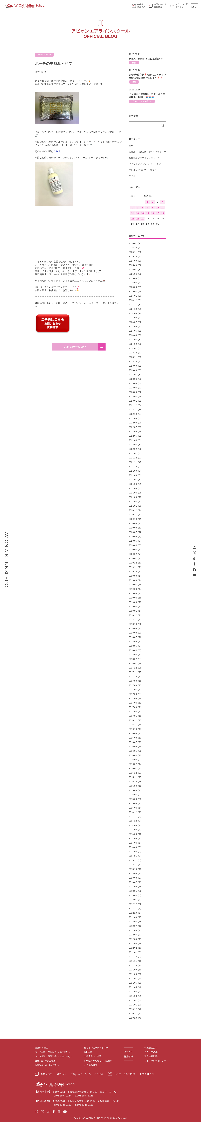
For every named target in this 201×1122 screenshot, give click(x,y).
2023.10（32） (136, 361)
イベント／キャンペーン (142, 101)
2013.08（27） (136, 878)
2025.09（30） (136, 260)
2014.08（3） (135, 829)
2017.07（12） (136, 689)
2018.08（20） (136, 632)
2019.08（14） (136, 580)
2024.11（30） (136, 304)
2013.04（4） (135, 895)
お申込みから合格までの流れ (98, 1060)
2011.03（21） (136, 996)
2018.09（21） (136, 628)
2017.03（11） (136, 707)
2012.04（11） (136, 939)
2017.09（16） (136, 681)
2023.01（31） (136, 401)
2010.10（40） (136, 1018)
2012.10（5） (135, 913)
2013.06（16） (136, 886)
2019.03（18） (136, 602)
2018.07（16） (136, 637)
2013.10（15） (136, 869)
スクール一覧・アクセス (87, 1074)
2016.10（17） (136, 729)
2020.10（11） (136, 519)
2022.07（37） (136, 427)
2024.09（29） (136, 313)
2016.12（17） (136, 720)
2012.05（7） (135, 934)
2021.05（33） (136, 488)
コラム (153, 170)
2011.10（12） (136, 965)
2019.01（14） (136, 611)
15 (147, 213)
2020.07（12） (136, 532)
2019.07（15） (136, 584)
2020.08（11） (136, 527)
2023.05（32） (136, 383)
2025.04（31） (136, 282)
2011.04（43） (136, 991)
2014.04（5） (135, 843)
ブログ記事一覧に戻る (75, 347)
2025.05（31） (136, 278)
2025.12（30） (136, 247)
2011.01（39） (136, 1004)
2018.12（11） (136, 615)
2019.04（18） (136, 597)
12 (132, 213)
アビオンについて (137, 170)
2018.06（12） (136, 641)
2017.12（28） (136, 667)
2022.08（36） (136, 422)
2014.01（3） (135, 856)
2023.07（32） (136, 374)
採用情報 (128, 1056)
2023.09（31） (136, 366)
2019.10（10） (136, 571)
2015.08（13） (136, 790)
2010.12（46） (136, 1009)
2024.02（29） (136, 344)
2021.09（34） (136, 471)
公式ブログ (145, 1074)
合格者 (132, 152)
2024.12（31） (136, 300)
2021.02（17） (136, 501)
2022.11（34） (136, 409)
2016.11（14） (136, 724)
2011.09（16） (136, 969)
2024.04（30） (136, 335)
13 (137, 213)
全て (131, 146)
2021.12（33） (136, 457)
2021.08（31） (136, 475)
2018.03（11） (136, 654)
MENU (194, 6)
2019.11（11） (136, 567)
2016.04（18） (136, 755)
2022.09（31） (136, 418)
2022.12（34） (136, 405)
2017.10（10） (136, 676)
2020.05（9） (135, 541)
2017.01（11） (136, 716)
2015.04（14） (136, 807)
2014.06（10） (136, 834)
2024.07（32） (136, 322)
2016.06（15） (136, 746)
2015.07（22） (136, 794)
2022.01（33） (136, 453)
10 (157, 207)
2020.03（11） (136, 549)
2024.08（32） (136, 317)
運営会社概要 (151, 1056)
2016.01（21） (136, 768)
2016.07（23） (136, 742)
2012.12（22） (136, 904)
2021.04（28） (136, 492)
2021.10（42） (136, 466)
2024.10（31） (136, 309)
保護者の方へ (151, 1047)
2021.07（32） (136, 479)
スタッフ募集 (151, 1052)
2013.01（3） (135, 899)
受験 (134, 63)
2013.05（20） (136, 891)
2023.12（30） (136, 352)
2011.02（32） (136, 1000)
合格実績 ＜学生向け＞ (46, 1060)
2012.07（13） (136, 926)
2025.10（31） (136, 256)
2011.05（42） (136, 987)
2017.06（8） (135, 694)
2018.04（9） (135, 650)
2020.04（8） (135, 545)
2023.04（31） (136, 387)
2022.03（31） (136, 444)
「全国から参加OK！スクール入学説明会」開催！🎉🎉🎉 (147, 95)
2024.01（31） (136, 348)
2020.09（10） (136, 523)
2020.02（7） (135, 554)
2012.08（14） (136, 921)
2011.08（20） (136, 974)
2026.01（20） (136, 243)
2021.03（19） (136, 497)
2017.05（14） (136, 698)
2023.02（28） (136, 396)
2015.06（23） (136, 799)
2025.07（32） (136, 269)
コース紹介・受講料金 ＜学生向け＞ (53, 1052)
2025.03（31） (136, 287)
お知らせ (128, 1051)
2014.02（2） (135, 851)
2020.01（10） (136, 558)
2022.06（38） (136, 431)
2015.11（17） (136, 777)
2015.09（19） (136, 786)
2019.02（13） (136, 606)
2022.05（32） (136, 436)
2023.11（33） (136, 357)
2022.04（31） (136, 440)
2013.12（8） (135, 860)
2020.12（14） (136, 510)
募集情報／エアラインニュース (144, 158)
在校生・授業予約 (120, 1074)
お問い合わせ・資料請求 (50, 1074)
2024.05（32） (136, 331)
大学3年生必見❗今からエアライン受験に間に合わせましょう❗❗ (147, 76)
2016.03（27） (136, 759)
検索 (162, 125)
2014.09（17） (136, 825)
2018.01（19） (136, 663)
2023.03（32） (136, 392)
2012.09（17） (136, 917)
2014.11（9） (135, 816)
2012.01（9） (135, 952)
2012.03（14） (136, 943)
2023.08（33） (136, 370)
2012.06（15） (136, 930)
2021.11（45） (136, 462)
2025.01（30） (136, 296)
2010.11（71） (136, 1013)
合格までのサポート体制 (96, 1047)
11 (162, 207)
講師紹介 (88, 1052)
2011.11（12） (136, 961)
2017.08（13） (136, 685)
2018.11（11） (136, 619)
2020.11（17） (136, 514)
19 (132, 218)
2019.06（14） (136, 589)
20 (137, 218)
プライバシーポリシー (155, 1060)
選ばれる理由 (41, 1047)
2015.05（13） (136, 803)
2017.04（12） (136, 702)
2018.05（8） (135, 646)
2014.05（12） (136, 838)
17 (157, 213)
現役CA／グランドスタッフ (152, 152)
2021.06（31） (136, 484)
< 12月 (132, 196)
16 (152, 213)
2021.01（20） (136, 506)
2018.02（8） (135, 659)
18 (162, 213)
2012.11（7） (135, 908)
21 (142, 218)
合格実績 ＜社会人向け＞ (47, 1065)
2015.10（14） (136, 781)
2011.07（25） (136, 978)
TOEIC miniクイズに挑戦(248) (146, 58)
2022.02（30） (136, 449)
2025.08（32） (136, 265)
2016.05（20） (136, 751)
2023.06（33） (136, 379)
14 (142, 213)
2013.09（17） (136, 873)
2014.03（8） (135, 847)
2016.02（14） (136, 764)
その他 (132, 176)
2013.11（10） (136, 864)
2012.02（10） (136, 948)
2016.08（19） (136, 737)
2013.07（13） (136, 882)
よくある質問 (90, 1065)
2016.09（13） (136, 733)
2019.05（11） (136, 593)
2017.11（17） (136, 672)
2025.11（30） (136, 252)
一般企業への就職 (93, 1056)
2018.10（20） (136, 624)
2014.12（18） (136, 812)
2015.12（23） (136, 772)
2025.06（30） (136, 274)
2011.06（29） (136, 983)
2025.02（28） (136, 291)
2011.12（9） (135, 956)
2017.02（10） (136, 711)
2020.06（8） (135, 536)
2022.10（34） (136, 414)
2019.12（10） (136, 562)
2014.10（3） (135, 821)
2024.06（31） (136, 326)
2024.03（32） (136, 339)
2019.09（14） (136, 576)
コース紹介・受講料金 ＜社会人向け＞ (54, 1056)
